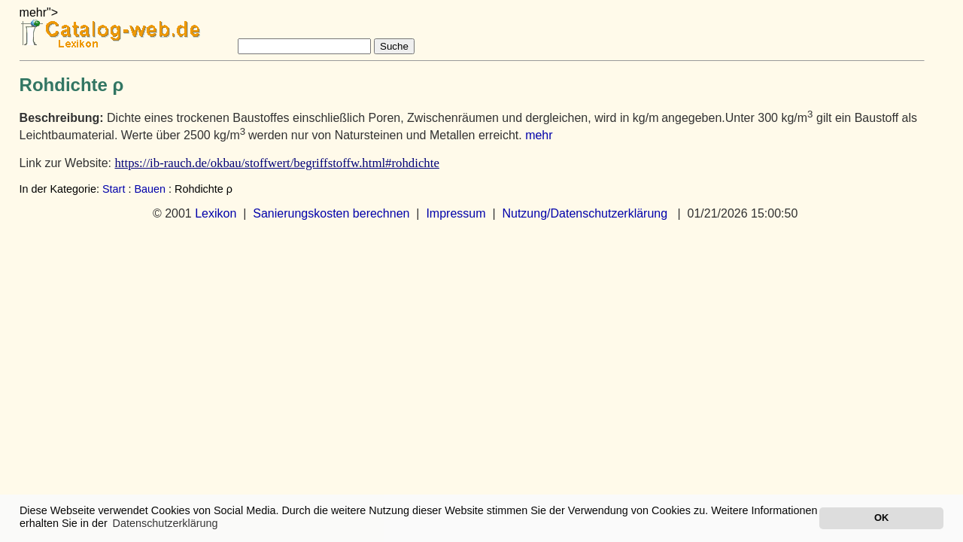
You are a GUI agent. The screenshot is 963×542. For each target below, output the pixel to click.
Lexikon (215, 213)
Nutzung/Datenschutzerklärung (584, 213)
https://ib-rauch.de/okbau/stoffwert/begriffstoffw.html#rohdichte (276, 163)
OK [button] (881, 517)
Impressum (455, 213)
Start (113, 189)
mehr (538, 135)
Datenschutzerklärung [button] (165, 523)
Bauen (150, 189)
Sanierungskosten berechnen (331, 213)
